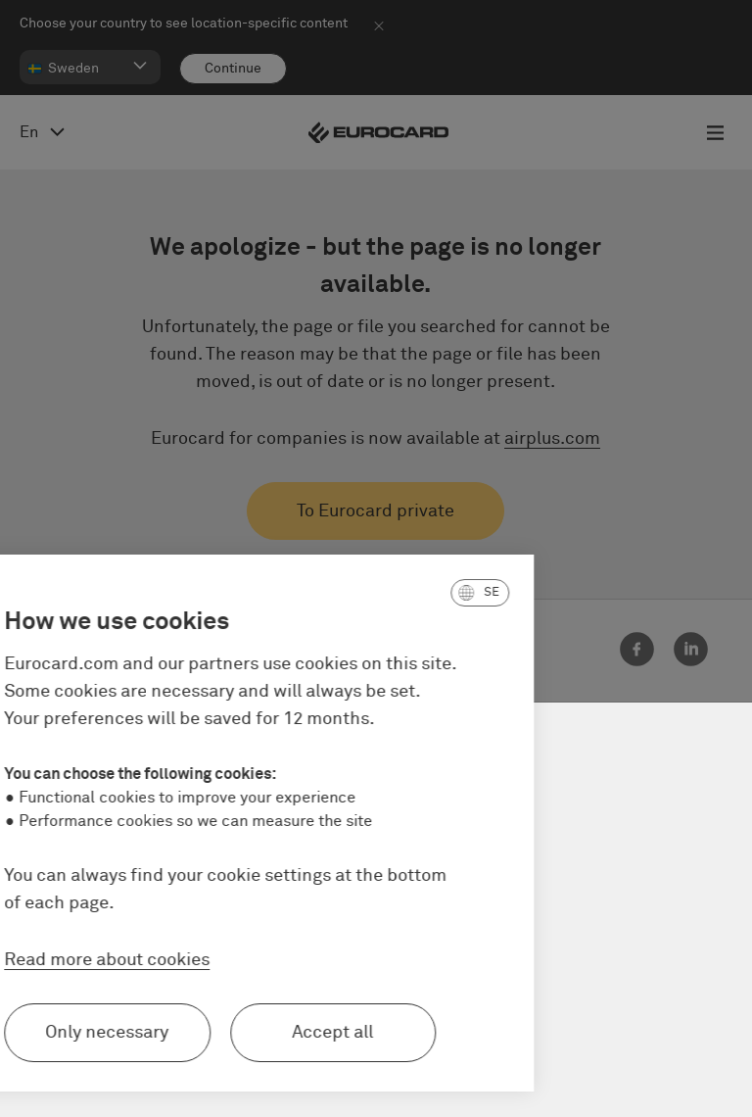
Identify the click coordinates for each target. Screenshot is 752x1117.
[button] (395, 593)
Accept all (248, 1033)
